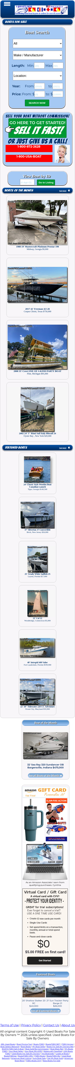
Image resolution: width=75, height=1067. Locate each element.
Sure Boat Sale (39, 1058)
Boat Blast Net (56, 1049)
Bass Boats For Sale (51, 1060)
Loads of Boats (62, 1053)
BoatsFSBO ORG (25, 1056)
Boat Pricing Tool (24, 1044)
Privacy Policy (31, 1025)
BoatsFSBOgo (10, 1056)
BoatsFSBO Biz (53, 1056)
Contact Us (51, 1025)
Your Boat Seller (16, 1051)
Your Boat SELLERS (33, 1051)
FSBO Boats (39, 1056)
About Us (68, 1025)
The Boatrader (47, 1053)
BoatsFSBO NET (53, 1044)
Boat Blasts (26, 1046)
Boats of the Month (19, 190)
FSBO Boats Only (33, 1060)
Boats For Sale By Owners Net (60, 1046)
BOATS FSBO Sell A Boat (13, 1049)
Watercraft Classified (52, 1051)
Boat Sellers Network (9, 1046)
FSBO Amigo (67, 1044)
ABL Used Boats (8, 1044)
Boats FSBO (38, 1044)
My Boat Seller (38, 1046)
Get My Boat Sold (55, 1058)
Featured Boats (16, 447)
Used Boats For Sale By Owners (26, 1053)
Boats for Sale (16, 21)
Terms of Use (9, 1025)
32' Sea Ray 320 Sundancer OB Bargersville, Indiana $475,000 (45, 766)
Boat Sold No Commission (37, 1049)
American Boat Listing (21, 1058)
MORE (64, 191)
